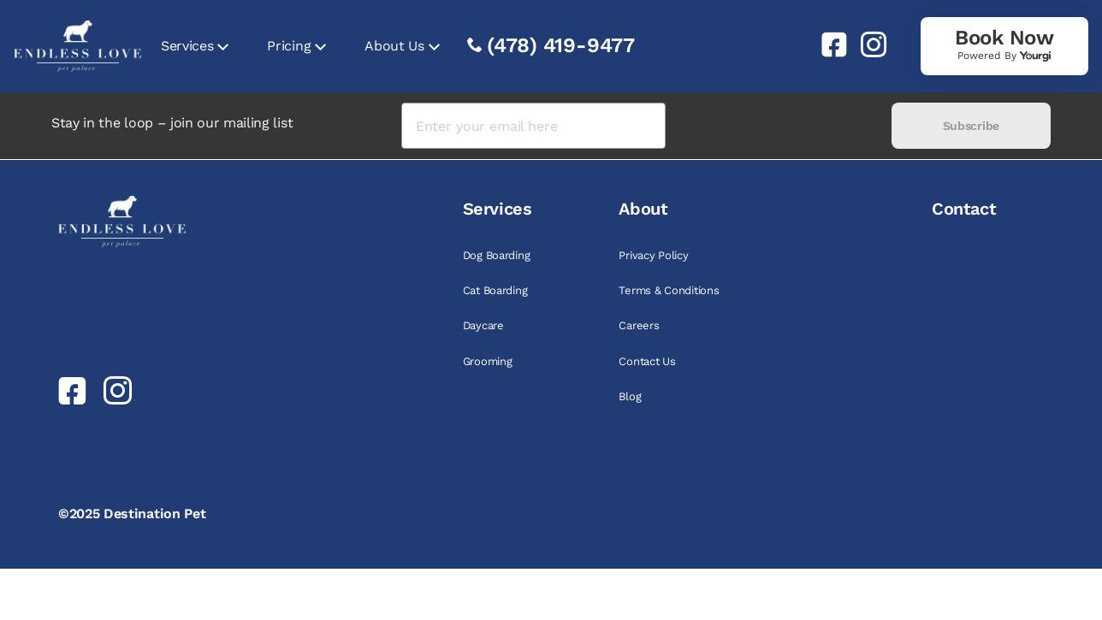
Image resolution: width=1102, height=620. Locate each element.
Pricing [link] (289, 46)
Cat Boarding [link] (495, 290)
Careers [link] (639, 325)
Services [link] (187, 46)
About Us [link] (394, 46)
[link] (827, 44)
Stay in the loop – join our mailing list (172, 123)
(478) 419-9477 (561, 45)
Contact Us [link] (647, 361)
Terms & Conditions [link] (669, 290)
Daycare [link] (483, 325)
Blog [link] (630, 396)
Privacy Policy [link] (653, 255)
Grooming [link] (487, 361)
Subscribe (971, 126)
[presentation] (778, 126)
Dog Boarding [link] (496, 255)
